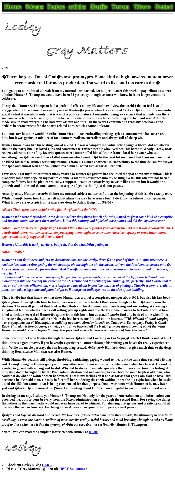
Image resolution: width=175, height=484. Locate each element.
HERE (47, 465)
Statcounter (78, 469)
